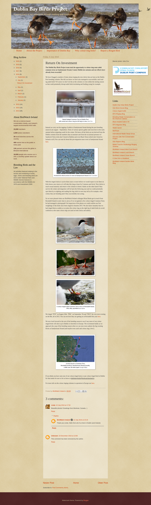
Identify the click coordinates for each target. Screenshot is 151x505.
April (19, 90)
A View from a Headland (121, 158)
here (47, 142)
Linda (53, 405)
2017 (18, 71)
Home (19, 50)
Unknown (54, 436)
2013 (18, 111)
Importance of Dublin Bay (58, 50)
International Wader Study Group (124, 134)
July (19, 80)
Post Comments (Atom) (60, 488)
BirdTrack (116, 131)
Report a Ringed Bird (110, 50)
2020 (18, 61)
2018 (18, 68)
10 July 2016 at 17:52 (63, 405)
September (22, 77)
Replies (56, 416)
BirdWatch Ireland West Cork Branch (125, 149)
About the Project (34, 50)
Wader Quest (117, 128)
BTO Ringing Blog (119, 114)
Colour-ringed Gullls (119, 111)
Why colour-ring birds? (85, 50)
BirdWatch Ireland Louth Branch (123, 152)
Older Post (103, 483)
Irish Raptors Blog (119, 141)
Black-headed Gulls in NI (121, 122)
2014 (18, 108)
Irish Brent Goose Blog (120, 108)
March (20, 93)
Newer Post (48, 483)
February (21, 97)
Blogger (86, 500)
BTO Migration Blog (119, 125)
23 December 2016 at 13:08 (68, 436)
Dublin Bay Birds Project (40, 9)
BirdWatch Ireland (63, 420)
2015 (18, 104)
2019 (18, 64)
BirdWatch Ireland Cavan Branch (124, 155)
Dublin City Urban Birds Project (123, 105)
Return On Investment (24, 83)
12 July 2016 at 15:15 (80, 420)
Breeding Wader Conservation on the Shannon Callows (124, 118)
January (20, 100)
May (19, 87)
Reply (53, 411)
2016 (18, 74)
